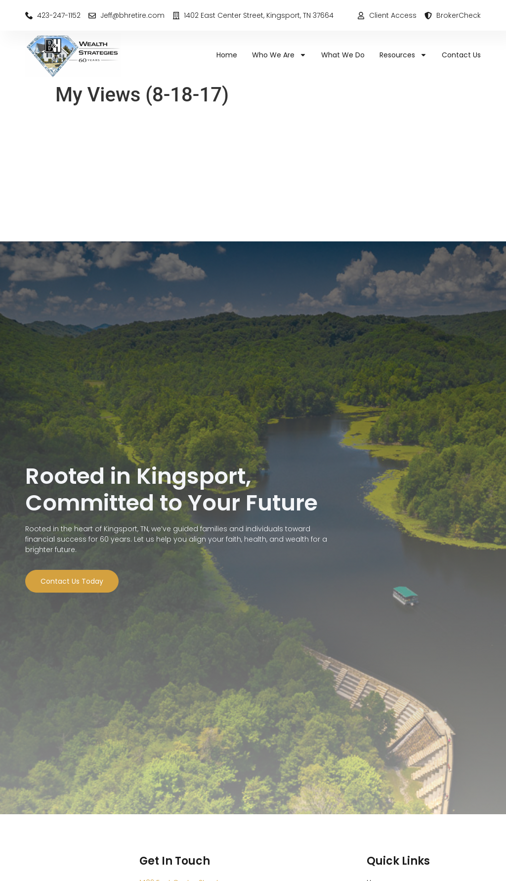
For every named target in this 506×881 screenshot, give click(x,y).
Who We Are (279, 55)
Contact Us (461, 55)
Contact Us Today (72, 581)
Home (226, 55)
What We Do (343, 55)
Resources (403, 55)
